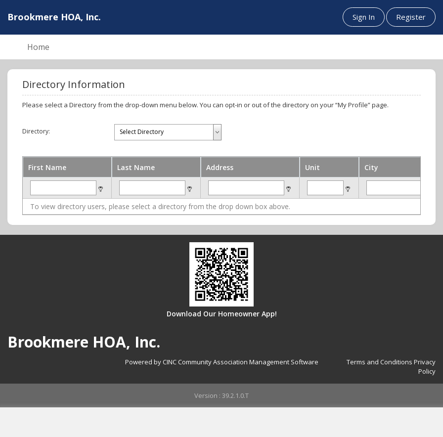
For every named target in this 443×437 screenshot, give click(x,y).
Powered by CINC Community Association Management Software (221, 361)
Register (411, 17)
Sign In (364, 17)
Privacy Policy (425, 366)
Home (38, 47)
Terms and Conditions (379, 361)
